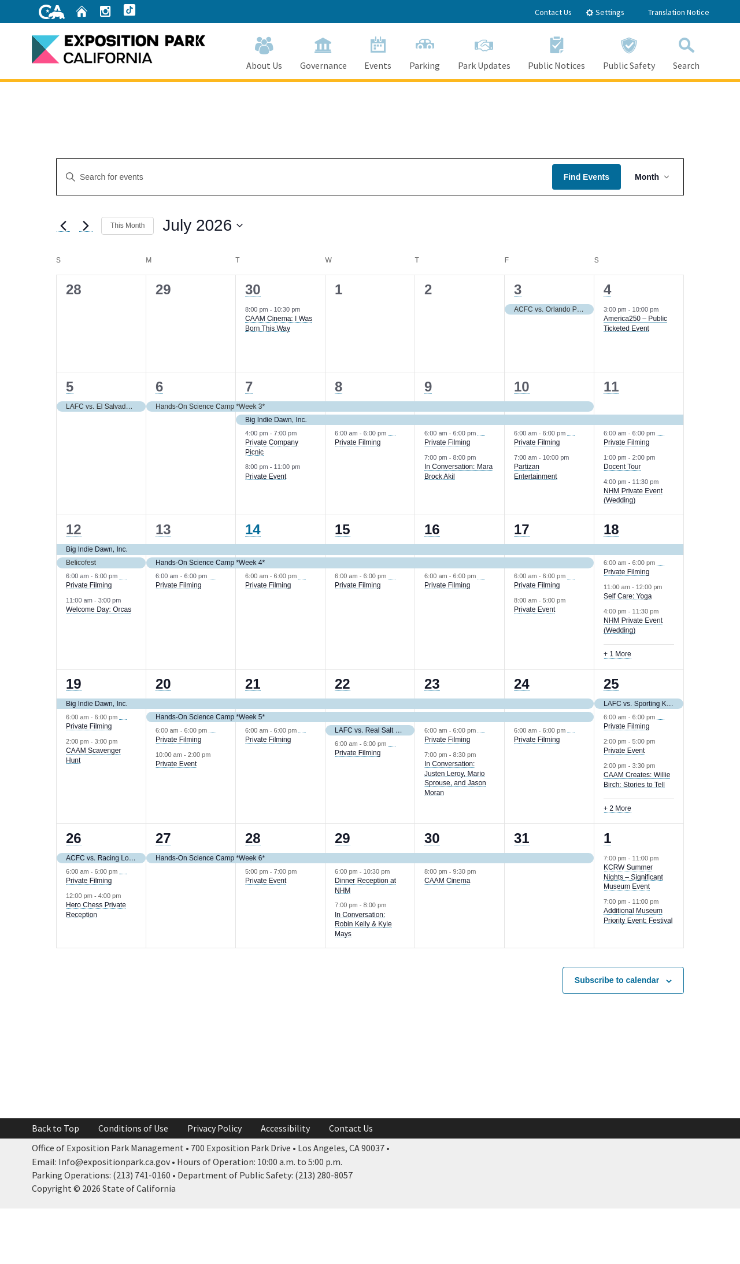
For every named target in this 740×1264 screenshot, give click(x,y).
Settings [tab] (605, 12)
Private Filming (357, 442)
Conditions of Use (133, 1128)
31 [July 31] (522, 838)
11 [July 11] (611, 386)
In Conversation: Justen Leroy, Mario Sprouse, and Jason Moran (455, 778)
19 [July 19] (74, 684)
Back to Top (55, 1128)
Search (686, 51)
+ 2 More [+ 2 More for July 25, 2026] (617, 808)
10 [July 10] (522, 386)
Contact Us (553, 12)
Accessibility (285, 1128)
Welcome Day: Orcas (98, 609)
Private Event (265, 476)
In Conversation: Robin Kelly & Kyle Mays (363, 924)
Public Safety (629, 51)
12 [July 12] (74, 529)
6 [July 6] (159, 386)
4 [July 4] (607, 289)
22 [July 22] (342, 684)
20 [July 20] (163, 684)
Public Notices (556, 51)
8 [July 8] (338, 386)
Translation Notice (678, 12)
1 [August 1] (607, 838)
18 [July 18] (611, 529)
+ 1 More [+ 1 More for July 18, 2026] (617, 654)
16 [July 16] (432, 529)
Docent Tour (622, 467)
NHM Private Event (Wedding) (633, 496)
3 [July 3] (517, 289)
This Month (127, 225)
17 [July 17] (522, 529)
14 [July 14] (253, 529)
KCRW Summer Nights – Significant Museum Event (633, 876)
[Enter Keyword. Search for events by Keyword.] (304, 177)
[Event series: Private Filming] (392, 433)
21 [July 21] (253, 684)
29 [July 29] (342, 838)
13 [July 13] (163, 529)
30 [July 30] (432, 838)
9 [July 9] (428, 386)
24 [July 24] (522, 684)
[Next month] (85, 225)
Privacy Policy (214, 1128)
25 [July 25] (611, 684)
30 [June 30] (253, 289)
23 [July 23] (432, 684)
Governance (323, 51)
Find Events (586, 177)
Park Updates (484, 51)
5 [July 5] (69, 386)
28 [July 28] (253, 838)
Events (378, 51)
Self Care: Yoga (628, 596)
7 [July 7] (249, 386)
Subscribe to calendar (617, 980)
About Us (264, 51)
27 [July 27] (163, 838)
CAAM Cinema (447, 881)
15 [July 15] (342, 529)
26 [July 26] (74, 838)
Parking (425, 51)
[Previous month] (63, 225)
